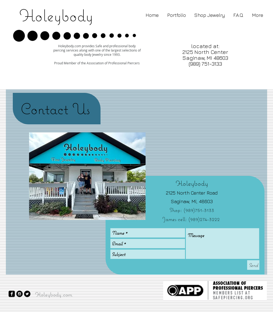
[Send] (253, 265)
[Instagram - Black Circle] (19, 294)
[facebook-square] (12, 294)
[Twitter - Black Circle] (27, 294)
